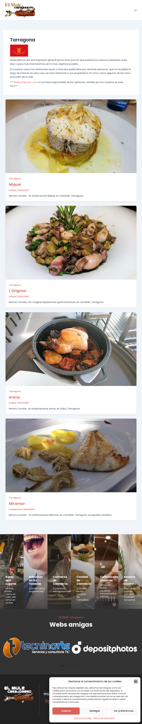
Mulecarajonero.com (26, 82)
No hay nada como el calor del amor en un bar (11, 595)
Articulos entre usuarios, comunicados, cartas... (108, 590)
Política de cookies (83, 718)
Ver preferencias (124, 711)
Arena (14, 397)
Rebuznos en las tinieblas (36, 580)
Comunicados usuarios (110, 578)
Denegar (95, 711)
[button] (135, 681)
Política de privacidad (104, 718)
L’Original (17, 290)
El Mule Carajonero (71, 617)
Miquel (15, 184)
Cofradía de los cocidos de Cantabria (82, 594)
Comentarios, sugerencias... (37, 590)
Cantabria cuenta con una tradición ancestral (130, 594)
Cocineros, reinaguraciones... (63, 590)
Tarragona (15, 178)
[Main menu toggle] (135, 10)
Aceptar (66, 711)
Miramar (17, 503)
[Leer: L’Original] (71, 242)
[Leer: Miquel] (71, 136)
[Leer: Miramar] (71, 455)
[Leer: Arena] (71, 349)
